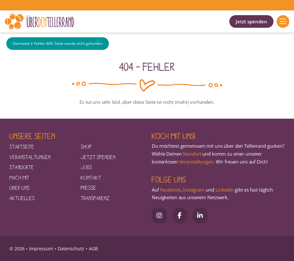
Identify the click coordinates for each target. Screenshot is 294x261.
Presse (88, 187)
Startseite (21, 43)
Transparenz (95, 198)
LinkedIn (224, 190)
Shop (86, 146)
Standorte (21, 167)
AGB (93, 249)
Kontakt (91, 177)
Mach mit (19, 177)
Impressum (41, 249)
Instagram (193, 190)
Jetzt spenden (251, 21)
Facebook (170, 190)
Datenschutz (71, 249)
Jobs (86, 167)
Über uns (19, 187)
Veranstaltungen (29, 157)
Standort (192, 154)
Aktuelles (22, 198)
